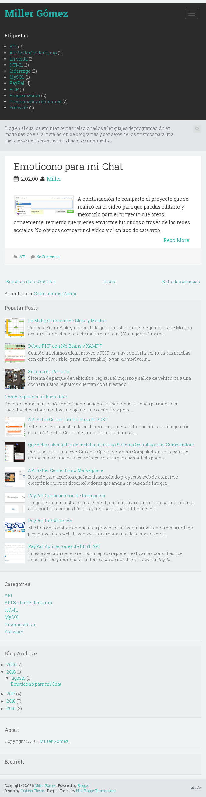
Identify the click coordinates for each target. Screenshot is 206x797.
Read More (176, 240)
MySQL (17, 77)
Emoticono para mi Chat (68, 166)
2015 (11, 708)
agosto (19, 678)
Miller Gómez (36, 12)
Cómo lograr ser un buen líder (36, 397)
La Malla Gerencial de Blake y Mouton (67, 321)
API (13, 47)
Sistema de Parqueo (48, 371)
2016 (11, 701)
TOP (196, 787)
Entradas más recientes (31, 281)
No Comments (48, 256)
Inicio (109, 281)
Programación (24, 95)
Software (18, 107)
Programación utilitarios (35, 101)
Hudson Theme (32, 790)
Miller (54, 178)
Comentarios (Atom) (55, 293)
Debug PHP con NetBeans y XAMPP (65, 346)
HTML (16, 65)
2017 (11, 694)
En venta (18, 59)
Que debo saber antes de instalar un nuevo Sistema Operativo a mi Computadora (111, 445)
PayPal (16, 83)
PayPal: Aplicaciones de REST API (64, 546)
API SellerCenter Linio (33, 53)
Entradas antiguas (181, 281)
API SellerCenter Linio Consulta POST (68, 419)
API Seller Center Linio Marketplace (65, 470)
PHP (14, 89)
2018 (11, 672)
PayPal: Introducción (50, 521)
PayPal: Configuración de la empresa (66, 495)
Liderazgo (20, 71)
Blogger (83, 785)
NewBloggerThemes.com (96, 790)
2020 (11, 664)
